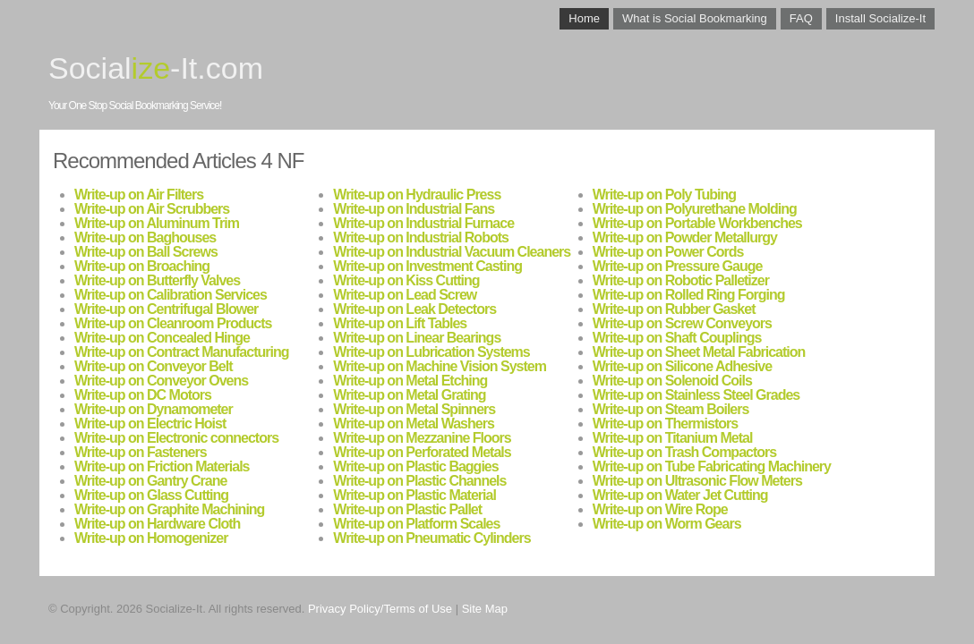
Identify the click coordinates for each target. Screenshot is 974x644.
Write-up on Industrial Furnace (423, 223)
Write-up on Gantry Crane (150, 480)
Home (584, 18)
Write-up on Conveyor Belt (153, 366)
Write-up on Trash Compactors (685, 452)
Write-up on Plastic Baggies (415, 466)
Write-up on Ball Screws (146, 251)
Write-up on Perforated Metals (421, 452)
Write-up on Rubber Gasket (674, 309)
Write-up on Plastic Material (414, 495)
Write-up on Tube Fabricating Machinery (712, 466)
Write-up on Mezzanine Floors (421, 437)
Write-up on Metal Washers (413, 423)
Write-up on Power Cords (668, 251)
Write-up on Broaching (141, 266)
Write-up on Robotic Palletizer (681, 280)
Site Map (485, 608)
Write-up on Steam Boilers (671, 409)
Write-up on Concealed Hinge (162, 337)
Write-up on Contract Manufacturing (181, 352)
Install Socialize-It (880, 18)
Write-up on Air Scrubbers (151, 208)
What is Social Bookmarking (694, 18)
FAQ (801, 18)
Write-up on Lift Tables (399, 323)
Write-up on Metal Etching (410, 380)
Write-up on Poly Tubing (664, 194)
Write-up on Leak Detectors (414, 309)
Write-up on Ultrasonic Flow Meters (697, 480)
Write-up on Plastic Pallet (407, 509)
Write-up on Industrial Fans (413, 208)
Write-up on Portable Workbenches (697, 223)
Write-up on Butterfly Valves (157, 280)
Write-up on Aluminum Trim (156, 223)
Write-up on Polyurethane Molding (695, 208)
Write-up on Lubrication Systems (431, 352)
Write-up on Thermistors (666, 423)
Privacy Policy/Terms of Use (380, 608)
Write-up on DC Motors (142, 394)
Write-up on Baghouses (145, 237)
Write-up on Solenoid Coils (672, 380)
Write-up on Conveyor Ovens (161, 380)
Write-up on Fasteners (140, 452)
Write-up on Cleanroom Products (172, 323)
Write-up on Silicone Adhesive (682, 366)
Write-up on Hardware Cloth (157, 523)
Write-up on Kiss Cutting (406, 280)
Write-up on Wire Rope (660, 509)
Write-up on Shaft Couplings (677, 337)
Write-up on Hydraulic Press (416, 194)
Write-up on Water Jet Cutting (680, 495)
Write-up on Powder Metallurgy (685, 237)
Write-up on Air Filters (138, 194)
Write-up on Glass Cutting (151, 495)
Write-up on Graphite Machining (169, 509)
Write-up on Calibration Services (170, 294)
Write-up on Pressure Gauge (678, 266)
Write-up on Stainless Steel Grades (696, 394)
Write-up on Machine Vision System (439, 366)
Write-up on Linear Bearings (416, 337)
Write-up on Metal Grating (409, 394)
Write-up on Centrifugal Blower (166, 309)
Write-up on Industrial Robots (420, 237)
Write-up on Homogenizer (150, 538)
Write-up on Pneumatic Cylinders (431, 538)
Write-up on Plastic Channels (419, 480)
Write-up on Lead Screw (404, 294)
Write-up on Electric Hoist (150, 423)
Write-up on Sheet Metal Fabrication (699, 352)
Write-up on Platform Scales (416, 523)
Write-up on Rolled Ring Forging (689, 294)
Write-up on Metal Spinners (414, 409)
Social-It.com (155, 68)
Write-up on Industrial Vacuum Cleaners (451, 251)
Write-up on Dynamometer (153, 409)
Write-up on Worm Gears (667, 523)
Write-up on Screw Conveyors (682, 323)
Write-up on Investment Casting (427, 266)
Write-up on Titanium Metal (673, 437)
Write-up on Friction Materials (162, 466)
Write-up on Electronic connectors (176, 437)
